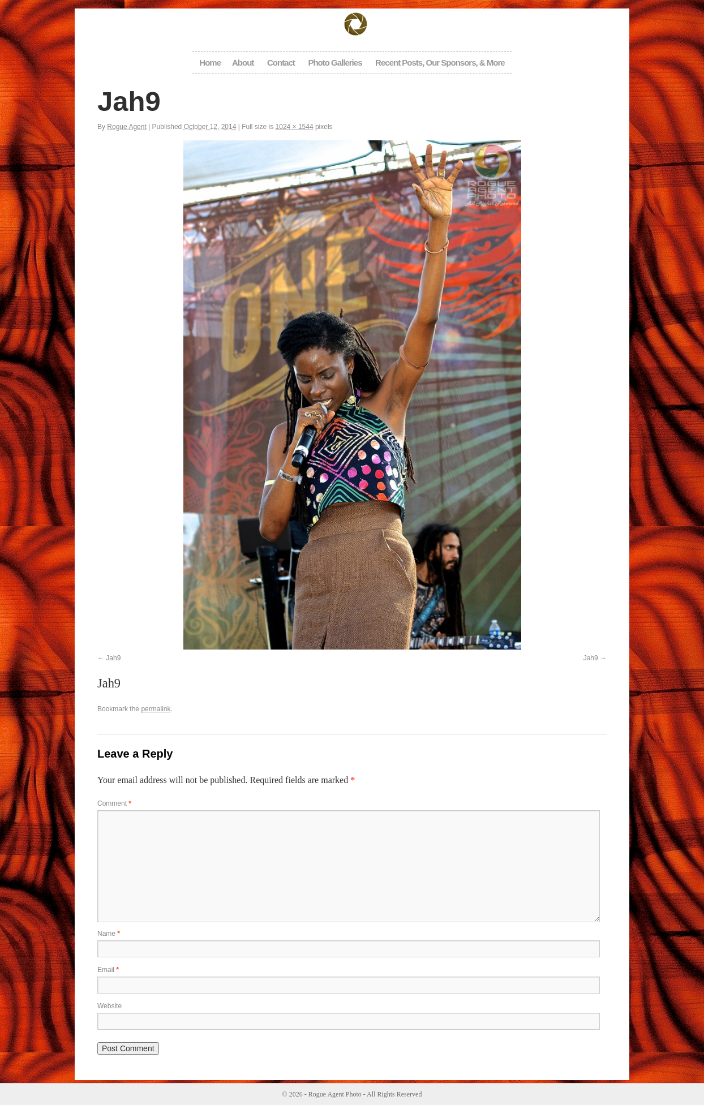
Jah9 (113, 658)
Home (210, 62)
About (243, 62)
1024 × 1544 (295, 127)
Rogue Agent (126, 127)
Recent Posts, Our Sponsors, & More (440, 62)
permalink (155, 709)
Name (108, 934)
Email (108, 970)
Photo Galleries (335, 62)
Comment (114, 803)
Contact (281, 62)
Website (109, 1006)
